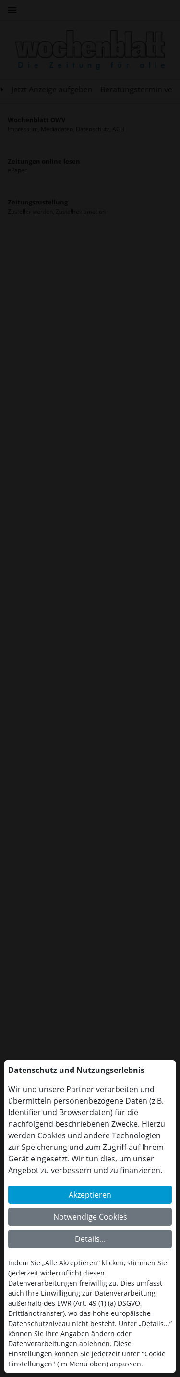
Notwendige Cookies (90, 1216)
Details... (90, 1239)
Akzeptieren (90, 1194)
